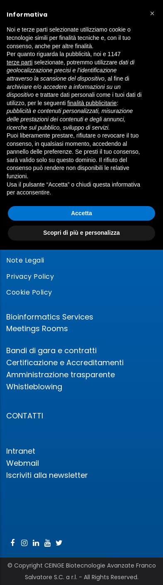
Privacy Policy (30, 276)
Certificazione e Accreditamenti (65, 362)
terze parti (19, 62)
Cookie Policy (29, 292)
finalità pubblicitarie (92, 103)
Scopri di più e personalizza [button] (81, 232)
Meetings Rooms (37, 328)
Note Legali (25, 260)
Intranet (20, 451)
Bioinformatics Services (49, 317)
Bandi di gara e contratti (51, 350)
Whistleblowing (34, 386)
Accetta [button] (81, 213)
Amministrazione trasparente (60, 374)
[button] (152, 13)
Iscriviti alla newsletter (47, 475)
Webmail (22, 463)
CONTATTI (24, 415)
